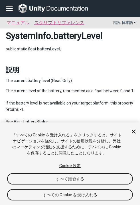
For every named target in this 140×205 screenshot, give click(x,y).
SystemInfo (28, 35)
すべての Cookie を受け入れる (70, 194)
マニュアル (18, 22)
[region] (70, 163)
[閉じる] (133, 131)
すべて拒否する (70, 179)
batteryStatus (35, 121)
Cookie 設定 (70, 165)
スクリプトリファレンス (59, 22)
